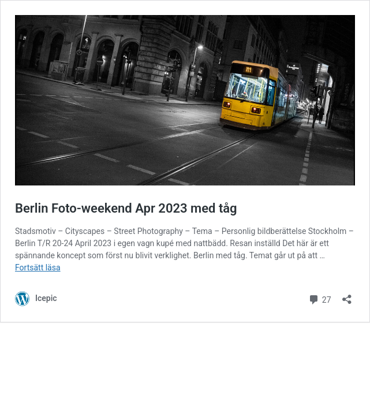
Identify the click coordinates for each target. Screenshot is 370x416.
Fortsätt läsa (38, 267)
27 (319, 298)
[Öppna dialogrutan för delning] (347, 295)
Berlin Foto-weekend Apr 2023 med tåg (126, 208)
